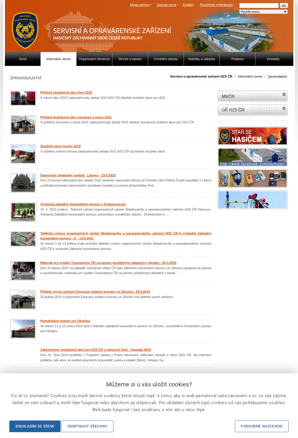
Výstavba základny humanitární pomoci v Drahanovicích (83, 204)
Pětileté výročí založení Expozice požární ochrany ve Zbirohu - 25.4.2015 (95, 291)
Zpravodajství (277, 76)
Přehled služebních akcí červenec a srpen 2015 (76, 117)
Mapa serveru (140, 4)
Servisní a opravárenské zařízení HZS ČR (201, 76)
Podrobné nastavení (262, 426)
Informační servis (250, 76)
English (188, 4)
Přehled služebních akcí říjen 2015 (66, 92)
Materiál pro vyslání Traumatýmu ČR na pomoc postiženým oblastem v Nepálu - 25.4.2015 (108, 262)
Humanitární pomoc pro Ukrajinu (65, 321)
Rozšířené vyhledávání (216, 4)
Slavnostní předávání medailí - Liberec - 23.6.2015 (78, 175)
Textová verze (166, 4)
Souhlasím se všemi (34, 426)
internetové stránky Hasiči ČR (253, 110)
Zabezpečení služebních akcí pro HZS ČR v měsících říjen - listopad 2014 (95, 349)
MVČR (253, 96)
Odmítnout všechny (87, 426)
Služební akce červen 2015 (60, 146)
